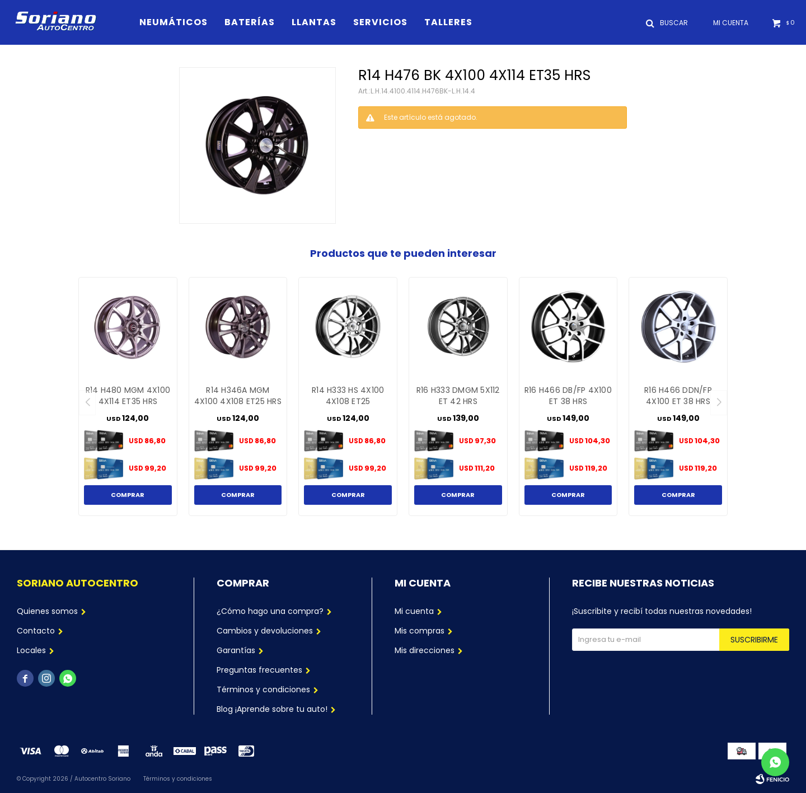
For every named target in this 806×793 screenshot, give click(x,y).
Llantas (314, 22)
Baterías (249, 22)
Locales (31, 650)
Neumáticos (173, 22)
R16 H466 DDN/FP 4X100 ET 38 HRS (678, 395)
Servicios (380, 22)
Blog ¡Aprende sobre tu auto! (272, 709)
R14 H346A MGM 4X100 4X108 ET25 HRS (238, 395)
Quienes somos (47, 611)
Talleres (448, 22)
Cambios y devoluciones (265, 630)
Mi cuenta (414, 611)
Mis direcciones (424, 650)
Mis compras (419, 630)
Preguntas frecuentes (259, 669)
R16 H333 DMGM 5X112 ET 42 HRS (458, 395)
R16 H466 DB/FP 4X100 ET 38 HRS (568, 395)
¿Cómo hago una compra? (270, 611)
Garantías (236, 650)
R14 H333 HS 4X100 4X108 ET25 (348, 395)
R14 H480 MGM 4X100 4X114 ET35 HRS (128, 395)
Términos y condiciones (263, 689)
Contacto (36, 630)
